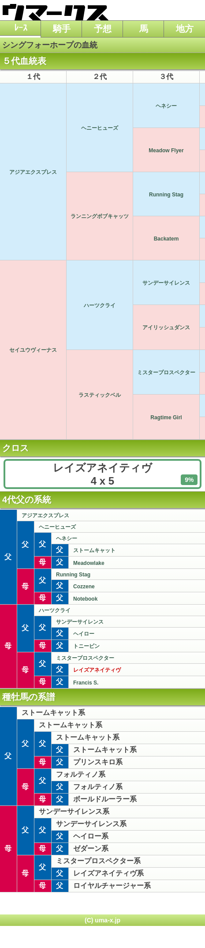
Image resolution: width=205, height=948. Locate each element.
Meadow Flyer (166, 150)
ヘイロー (83, 634)
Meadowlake (88, 563)
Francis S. (85, 683)
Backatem (166, 239)
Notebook (85, 599)
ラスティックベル (99, 395)
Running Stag (166, 195)
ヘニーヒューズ (99, 128)
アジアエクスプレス (33, 172)
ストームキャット (94, 550)
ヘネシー (166, 106)
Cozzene (84, 586)
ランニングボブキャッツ (100, 216)
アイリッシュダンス (166, 327)
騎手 (62, 29)
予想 (103, 29)
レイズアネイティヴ (97, 670)
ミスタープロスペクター (166, 372)
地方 (185, 29)
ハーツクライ (100, 305)
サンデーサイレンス (166, 283)
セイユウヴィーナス (33, 350)
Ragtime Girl (166, 417)
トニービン (86, 646)
